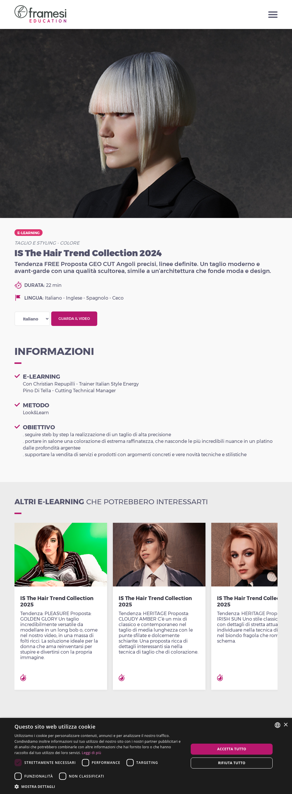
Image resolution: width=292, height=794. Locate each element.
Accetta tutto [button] (231, 749)
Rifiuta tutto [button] (231, 762)
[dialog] (146, 756)
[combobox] (277, 725)
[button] (98, 786)
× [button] (285, 725)
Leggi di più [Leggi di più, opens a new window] (91, 752)
